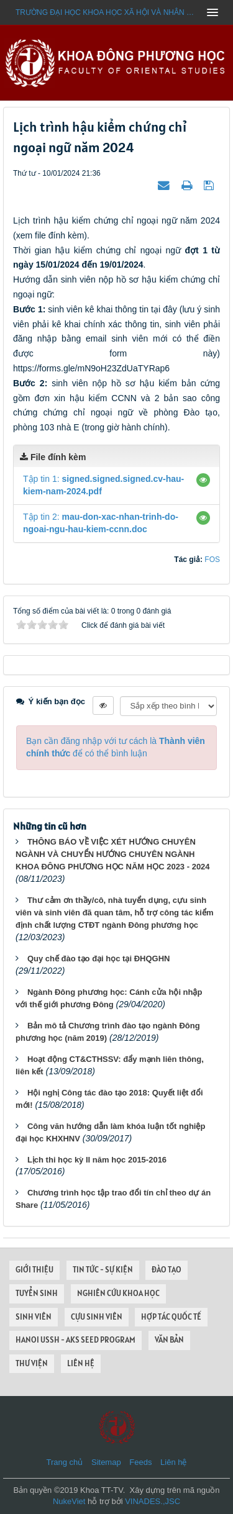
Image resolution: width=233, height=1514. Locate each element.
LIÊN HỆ (80, 1363)
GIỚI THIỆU (34, 1269)
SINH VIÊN (34, 1317)
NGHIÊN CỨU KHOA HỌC (118, 1293)
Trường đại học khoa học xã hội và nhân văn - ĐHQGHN (107, 12)
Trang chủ (65, 1462)
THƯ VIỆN (32, 1363)
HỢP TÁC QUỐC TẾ (171, 1317)
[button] (203, 480)
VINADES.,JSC (152, 1501)
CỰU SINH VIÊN (96, 1317)
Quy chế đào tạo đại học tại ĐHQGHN (98, 958)
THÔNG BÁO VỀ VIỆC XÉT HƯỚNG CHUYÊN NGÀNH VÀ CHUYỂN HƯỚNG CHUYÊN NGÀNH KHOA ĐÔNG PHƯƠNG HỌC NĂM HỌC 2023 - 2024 (113, 854)
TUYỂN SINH (37, 1293)
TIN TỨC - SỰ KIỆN (103, 1269)
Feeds (140, 1462)
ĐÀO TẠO (166, 1269)
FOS (212, 559)
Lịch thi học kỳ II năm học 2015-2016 (97, 1159)
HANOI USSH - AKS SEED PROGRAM (75, 1340)
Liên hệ (173, 1462)
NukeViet (69, 1501)
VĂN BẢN (169, 1340)
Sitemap (106, 1462)
